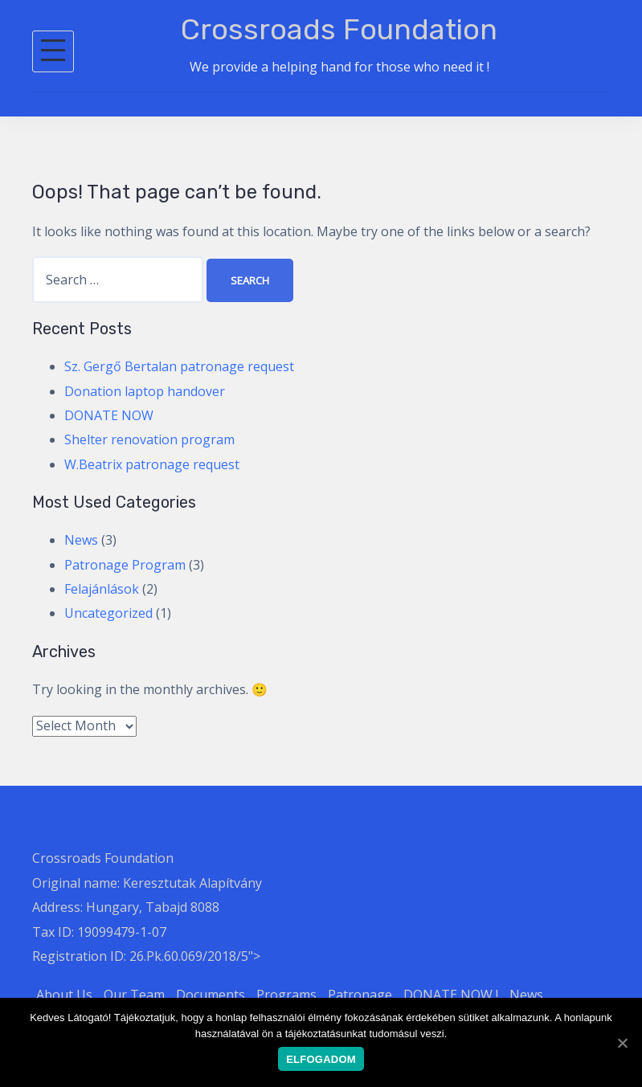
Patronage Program (125, 565)
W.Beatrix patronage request (151, 464)
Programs (286, 994)
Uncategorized (108, 613)
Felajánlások (101, 589)
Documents (210, 994)
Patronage (360, 994)
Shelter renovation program (149, 439)
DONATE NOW (108, 415)
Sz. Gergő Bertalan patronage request (179, 366)
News (81, 540)
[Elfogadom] (622, 1043)
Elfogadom (321, 1059)
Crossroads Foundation (339, 29)
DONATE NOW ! (450, 994)
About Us (64, 994)
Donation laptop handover (144, 391)
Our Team (134, 994)
